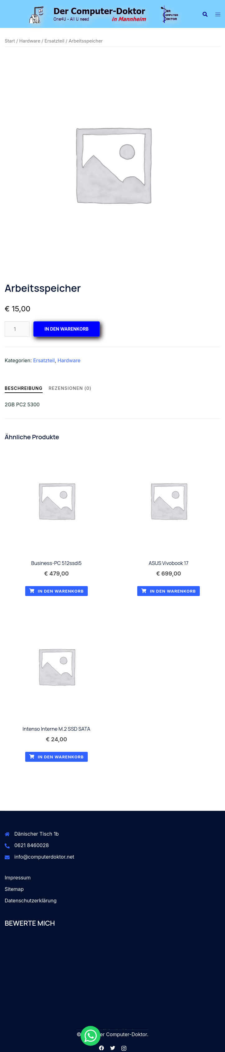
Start (10, 41)
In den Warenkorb (67, 329)
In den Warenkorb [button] (56, 591)
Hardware (29, 41)
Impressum (18, 877)
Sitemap (14, 889)
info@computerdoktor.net (44, 857)
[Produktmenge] (17, 329)
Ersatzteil (54, 41)
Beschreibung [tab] (24, 388)
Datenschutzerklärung (31, 900)
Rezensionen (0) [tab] (70, 388)
